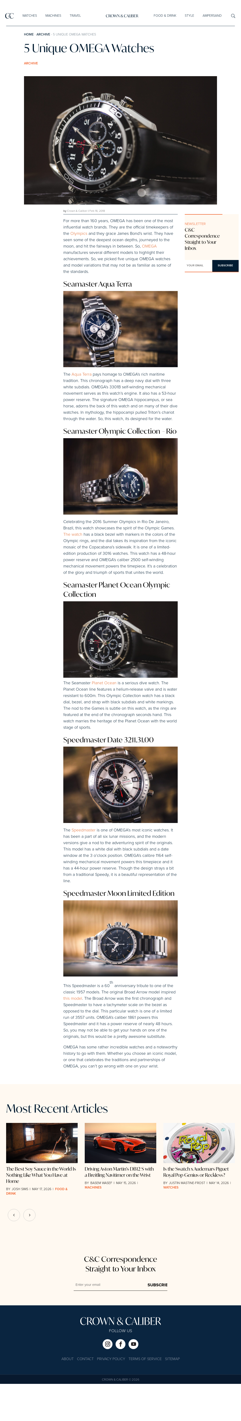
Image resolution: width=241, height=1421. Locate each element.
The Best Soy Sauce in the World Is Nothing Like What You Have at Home (41, 1212)
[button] (29, 1252)
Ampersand (211, 15)
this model (72, 1036)
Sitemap (172, 1396)
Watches (29, 15)
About (67, 1396)
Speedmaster (84, 853)
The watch (72, 551)
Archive (43, 34)
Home (29, 34)
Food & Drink (164, 15)
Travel (75, 15)
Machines (53, 15)
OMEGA (149, 246)
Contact (85, 1396)
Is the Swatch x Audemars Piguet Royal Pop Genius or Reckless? (196, 1209)
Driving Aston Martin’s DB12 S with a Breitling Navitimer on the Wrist (119, 1209)
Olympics (78, 234)
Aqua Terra (82, 377)
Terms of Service (145, 1396)
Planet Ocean (104, 704)
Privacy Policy (111, 1396)
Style (189, 15)
